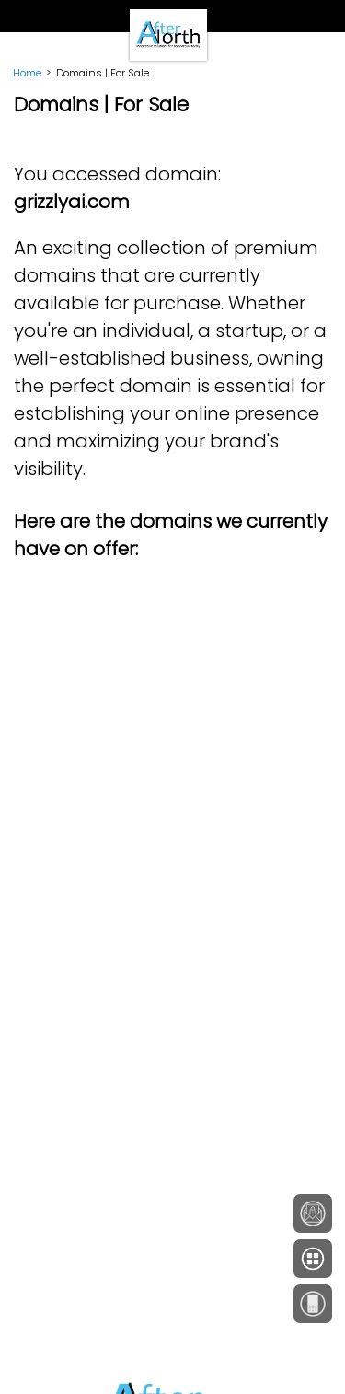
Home (27, 72)
